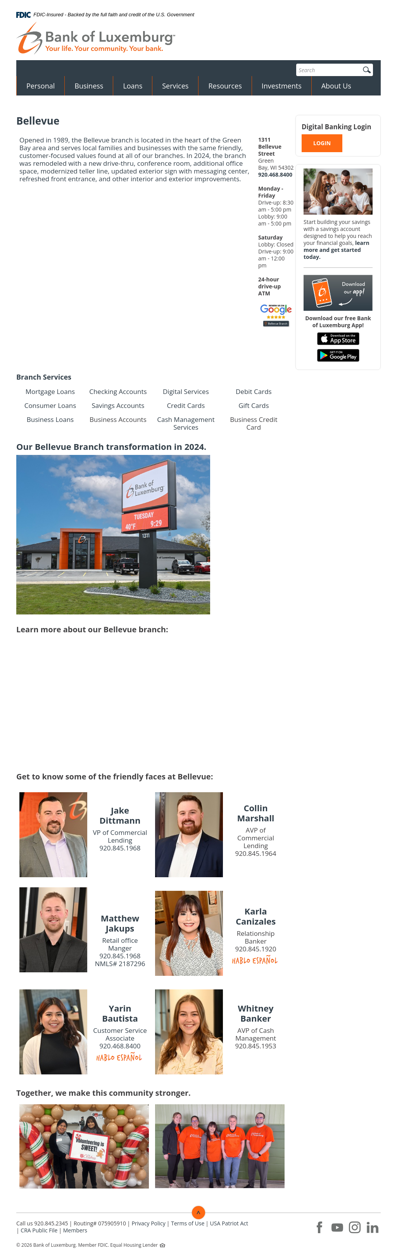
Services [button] (175, 85)
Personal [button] (40, 85)
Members (75, 1230)
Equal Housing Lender (134, 1245)
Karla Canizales (256, 916)
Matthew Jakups (120, 923)
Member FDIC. (93, 1245)
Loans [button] (132, 85)
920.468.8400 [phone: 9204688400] (275, 174)
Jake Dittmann (120, 815)
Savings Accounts (117, 405)
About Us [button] (336, 85)
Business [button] (88, 85)
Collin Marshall (255, 813)
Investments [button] (282, 85)
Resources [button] (225, 85)
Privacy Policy (148, 1223)
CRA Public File (39, 1230)
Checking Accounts (118, 391)
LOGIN (322, 143)
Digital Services (186, 391)
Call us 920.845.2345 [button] (42, 1223)
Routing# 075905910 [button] (100, 1223)
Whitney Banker (256, 1013)
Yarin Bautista (120, 1013)
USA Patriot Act (229, 1223)
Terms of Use (187, 1223)
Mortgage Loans (50, 391)
